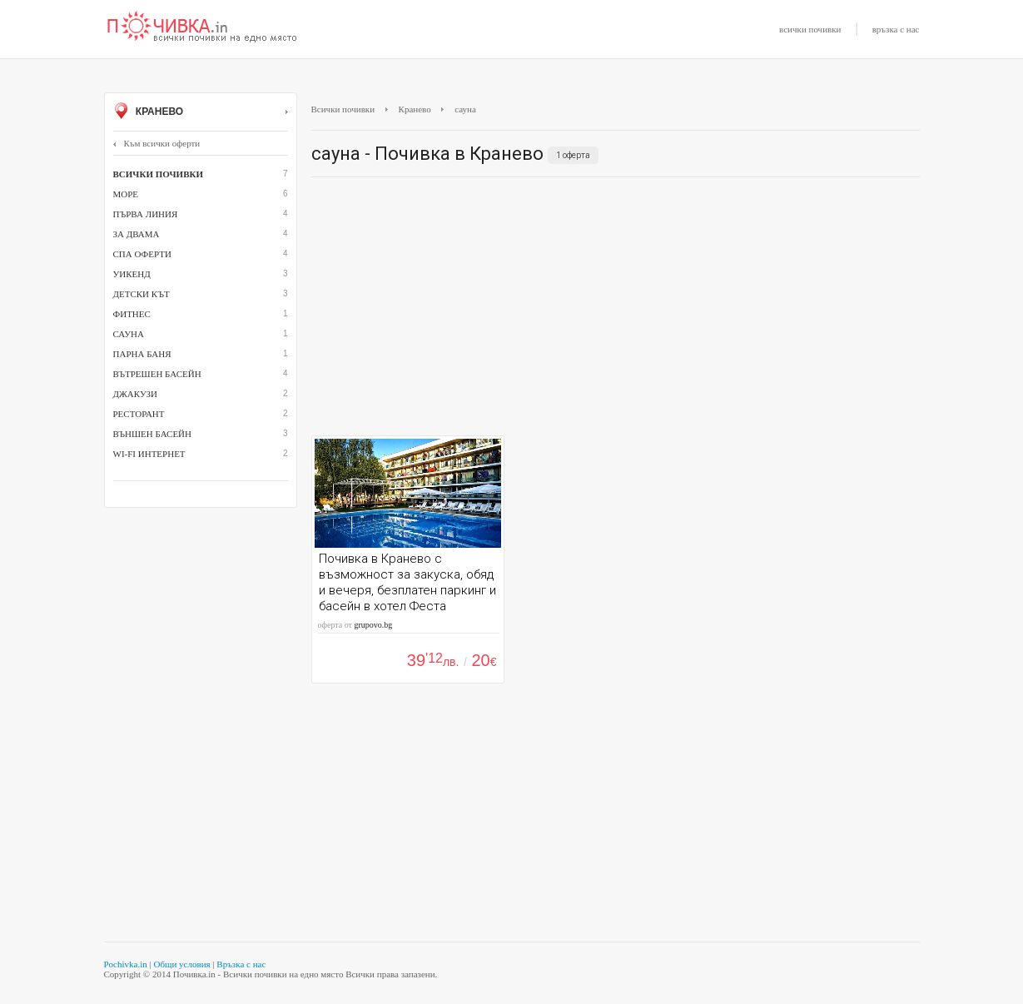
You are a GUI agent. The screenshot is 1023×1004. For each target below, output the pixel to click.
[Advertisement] (615, 310)
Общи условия (181, 964)
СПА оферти (142, 254)
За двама (136, 234)
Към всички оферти (157, 143)
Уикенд (132, 274)
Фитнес (132, 314)
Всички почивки (343, 109)
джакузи (135, 394)
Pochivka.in (125, 964)
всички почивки (810, 29)
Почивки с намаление (202, 27)
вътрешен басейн (157, 374)
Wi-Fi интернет (149, 454)
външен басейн (152, 434)
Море (126, 194)
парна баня (142, 354)
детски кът (141, 294)
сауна (128, 334)
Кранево (200, 112)
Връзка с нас (241, 964)
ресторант (139, 414)
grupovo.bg (373, 624)
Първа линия (145, 214)
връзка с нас (896, 29)
